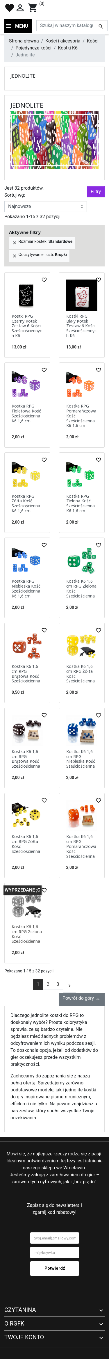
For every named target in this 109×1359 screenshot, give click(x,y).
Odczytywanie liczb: (39, 255)
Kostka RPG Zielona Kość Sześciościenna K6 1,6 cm (80, 503)
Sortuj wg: (14, 195)
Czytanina (20, 1309)
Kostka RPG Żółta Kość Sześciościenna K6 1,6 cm (26, 503)
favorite (9, 8)
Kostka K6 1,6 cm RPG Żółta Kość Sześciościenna (80, 674)
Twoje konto (24, 1337)
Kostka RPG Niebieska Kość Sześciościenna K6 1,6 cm (26, 588)
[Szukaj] (72, 25)
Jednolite (22, 76)
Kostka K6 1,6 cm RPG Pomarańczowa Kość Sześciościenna (81, 846)
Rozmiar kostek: (42, 242)
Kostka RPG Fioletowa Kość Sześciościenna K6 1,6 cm (26, 413)
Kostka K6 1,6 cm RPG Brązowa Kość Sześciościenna (26, 674)
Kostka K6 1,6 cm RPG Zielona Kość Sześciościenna (81, 588)
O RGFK (14, 1323)
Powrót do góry (81, 998)
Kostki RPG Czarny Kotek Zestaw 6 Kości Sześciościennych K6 (27, 325)
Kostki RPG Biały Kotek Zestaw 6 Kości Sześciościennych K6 (81, 325)
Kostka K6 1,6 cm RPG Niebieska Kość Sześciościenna (80, 759)
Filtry (96, 191)
